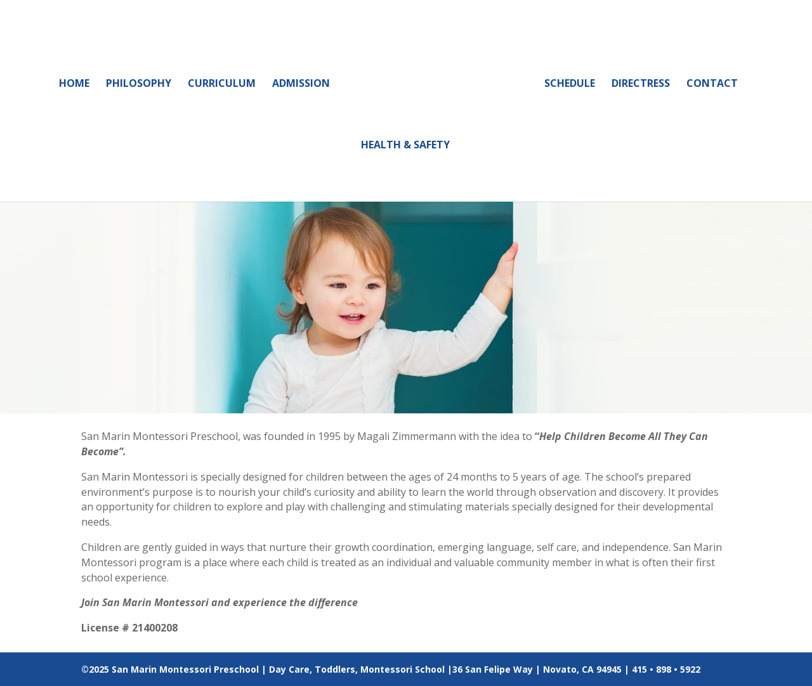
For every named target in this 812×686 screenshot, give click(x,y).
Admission (301, 84)
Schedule (569, 84)
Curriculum (222, 84)
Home (74, 84)
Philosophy (138, 84)
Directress (641, 84)
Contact (712, 84)
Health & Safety (405, 146)
